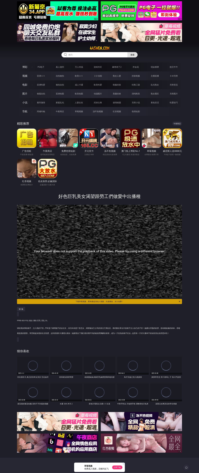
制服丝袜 (117, 84)
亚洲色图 (60, 93)
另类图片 (174, 93)
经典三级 (136, 84)
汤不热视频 (98, 111)
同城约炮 (41, 111)
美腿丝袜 (117, 93)
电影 (24, 84)
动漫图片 (98, 93)
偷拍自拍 (60, 84)
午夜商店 (60, 111)
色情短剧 (136, 111)
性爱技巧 (174, 102)
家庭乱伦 (60, 102)
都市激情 (41, 102)
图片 (24, 93)
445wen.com (99, 48)
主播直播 (155, 75)
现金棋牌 (155, 67)
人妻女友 (79, 102)
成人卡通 (79, 84)
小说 (24, 102)
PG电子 (41, 67)
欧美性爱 (98, 84)
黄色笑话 (155, 102)
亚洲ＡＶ (41, 75)
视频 (24, 75)
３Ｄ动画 (98, 75)
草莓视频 (79, 111)
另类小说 (136, 102)
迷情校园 (117, 102)
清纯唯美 (136, 93)
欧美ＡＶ (79, 75)
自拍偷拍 (60, 75)
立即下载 (117, 467)
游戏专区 (98, 67)
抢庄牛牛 (174, 67)
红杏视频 (117, 111)
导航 (24, 111)
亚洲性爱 (41, 84)
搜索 (132, 54)
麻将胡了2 (116, 67)
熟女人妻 (117, 75)
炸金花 (136, 67)
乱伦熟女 (155, 84)
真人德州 (60, 67)
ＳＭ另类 (174, 75)
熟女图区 (155, 93)
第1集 (21, 309)
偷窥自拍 (41, 93)
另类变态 (174, 84)
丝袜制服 (136, 75)
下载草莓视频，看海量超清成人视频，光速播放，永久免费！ (128, 301)
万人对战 (79, 67)
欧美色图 (79, 93)
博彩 (24, 67)
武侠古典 (98, 102)
